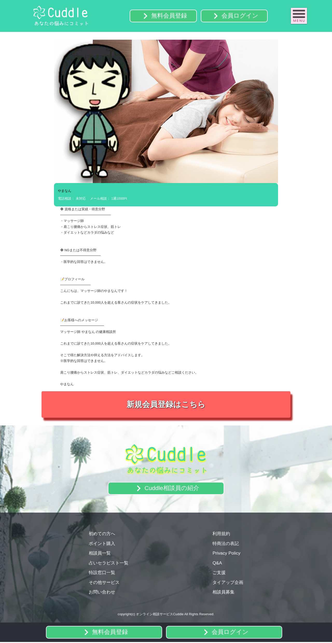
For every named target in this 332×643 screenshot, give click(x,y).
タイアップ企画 (227, 582)
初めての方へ (102, 534)
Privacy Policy (226, 553)
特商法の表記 (225, 544)
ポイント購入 (102, 544)
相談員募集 (223, 592)
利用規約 (221, 534)
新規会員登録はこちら (166, 405)
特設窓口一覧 (102, 573)
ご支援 (219, 573)
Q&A (217, 563)
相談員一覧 (100, 553)
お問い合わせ (102, 592)
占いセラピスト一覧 (108, 563)
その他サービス (104, 582)
